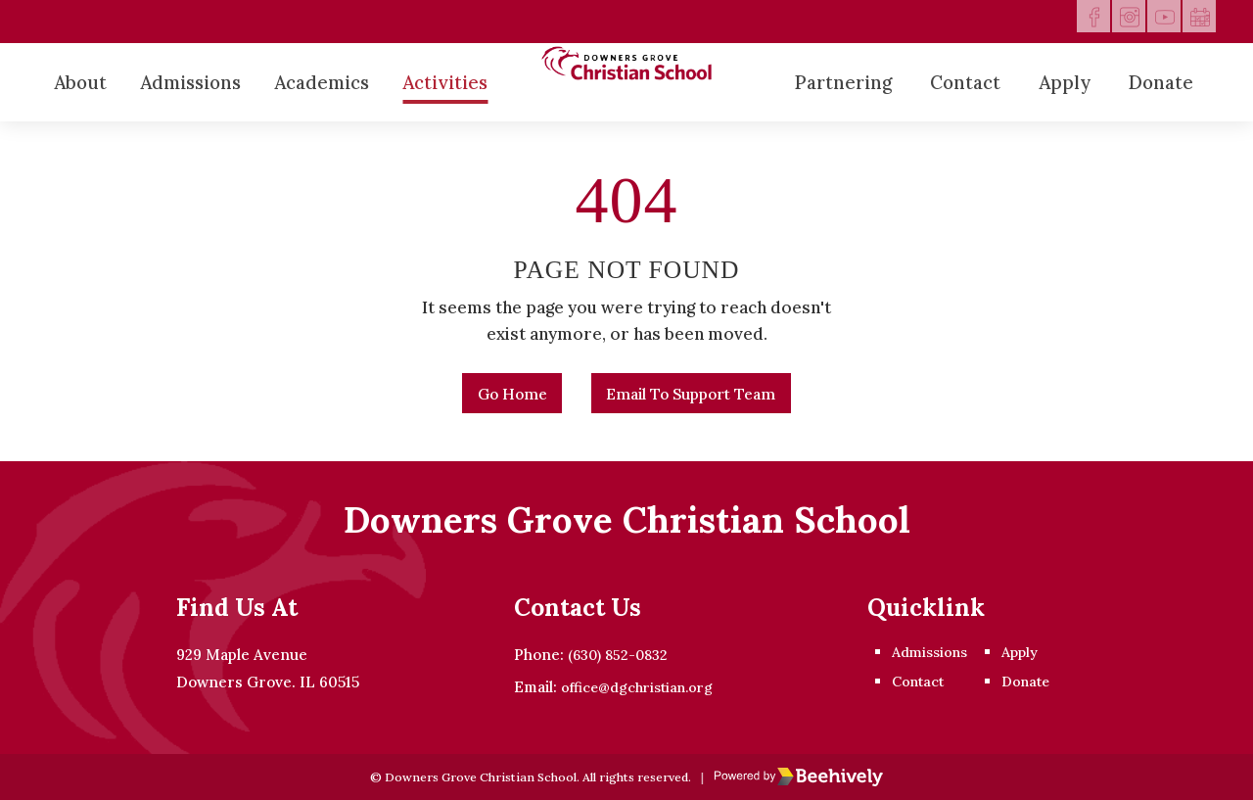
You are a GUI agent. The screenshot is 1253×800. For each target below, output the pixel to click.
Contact (965, 82)
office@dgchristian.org (630, 688)
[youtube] (1151, 21)
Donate (1161, 82)
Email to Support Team (702, 400)
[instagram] (1108, 21)
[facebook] (1065, 21)
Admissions (190, 82)
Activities (444, 82)
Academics (321, 82)
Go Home (495, 400)
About (80, 82)
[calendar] (1194, 21)
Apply (1065, 82)
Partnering (843, 82)
